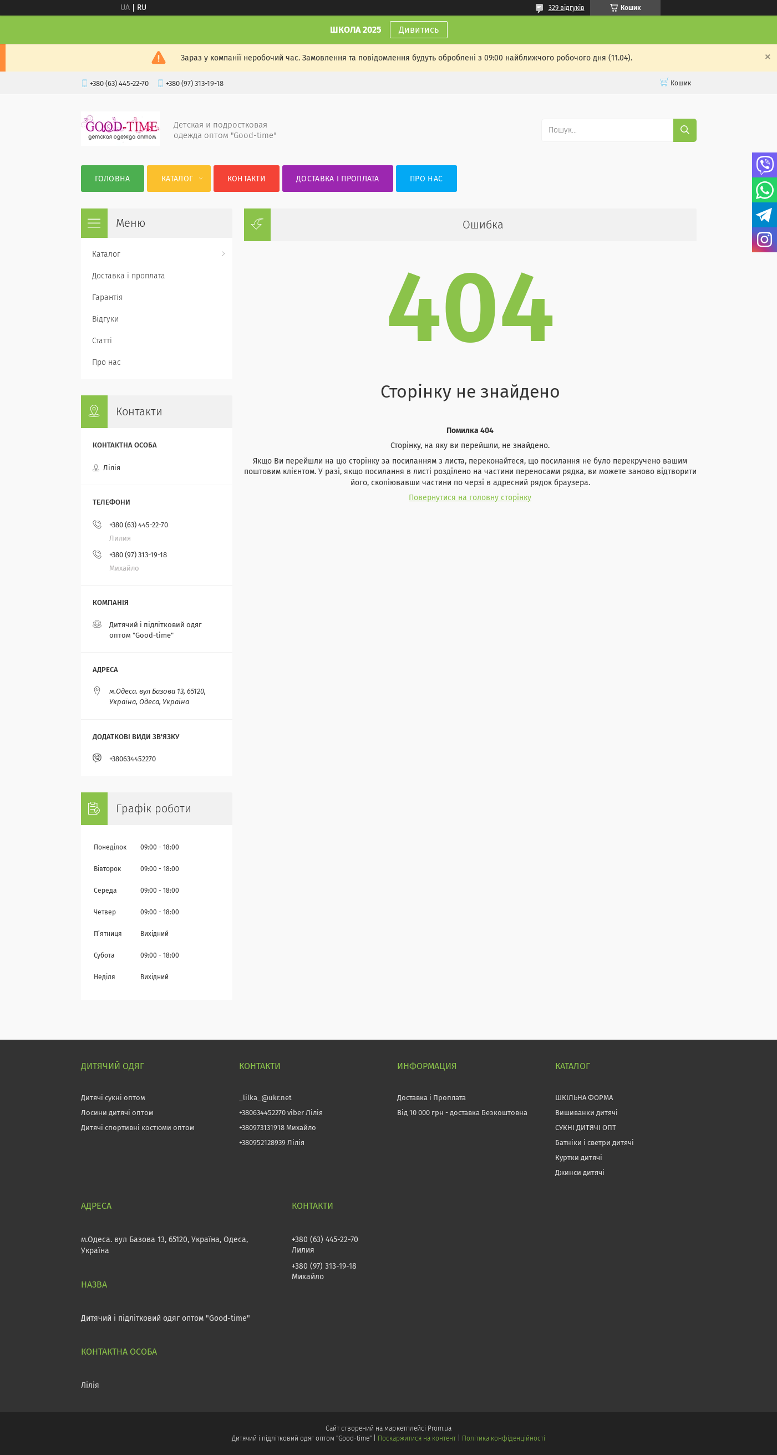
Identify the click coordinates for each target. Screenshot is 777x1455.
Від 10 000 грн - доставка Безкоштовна (462, 1112)
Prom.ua (439, 1428)
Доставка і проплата (337, 179)
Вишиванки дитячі (586, 1112)
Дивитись (419, 29)
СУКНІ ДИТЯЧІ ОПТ (585, 1127)
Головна (112, 179)
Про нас (426, 179)
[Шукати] (685, 130)
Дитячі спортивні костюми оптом (138, 1127)
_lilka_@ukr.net (265, 1097)
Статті (102, 340)
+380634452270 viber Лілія (281, 1112)
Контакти (246, 179)
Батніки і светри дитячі (594, 1142)
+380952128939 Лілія (271, 1142)
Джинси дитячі (580, 1172)
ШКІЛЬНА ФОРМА (584, 1097)
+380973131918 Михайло (277, 1127)
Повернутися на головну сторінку (470, 497)
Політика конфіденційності (503, 1438)
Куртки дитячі (578, 1157)
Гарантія (107, 297)
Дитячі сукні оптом (113, 1097)
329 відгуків (567, 8)
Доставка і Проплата (431, 1097)
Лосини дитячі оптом (117, 1112)
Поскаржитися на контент (417, 1438)
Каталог (177, 179)
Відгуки (105, 319)
